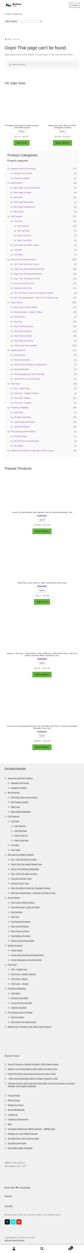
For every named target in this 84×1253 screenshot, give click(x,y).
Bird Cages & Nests (22, 192)
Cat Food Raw (23, 231)
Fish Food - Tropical (22, 403)
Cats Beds (18, 412)
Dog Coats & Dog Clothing (25, 307)
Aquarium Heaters (22, 178)
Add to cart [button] (21, 143)
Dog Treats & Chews (23, 336)
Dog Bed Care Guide (17, 1143)
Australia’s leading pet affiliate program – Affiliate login (31, 1129)
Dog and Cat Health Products (23, 259)
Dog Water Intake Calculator (20, 1148)
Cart (64, 1247)
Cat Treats (18, 255)
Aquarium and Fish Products (23, 169)
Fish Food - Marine (22, 398)
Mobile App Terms (16, 1105)
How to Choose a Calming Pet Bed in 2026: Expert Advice (33, 1064)
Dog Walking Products (23, 341)
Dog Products (17, 302)
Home (9, 39)
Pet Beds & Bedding (19, 408)
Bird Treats (18, 212)
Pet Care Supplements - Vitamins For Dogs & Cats (36, 298)
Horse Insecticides (22, 360)
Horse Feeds (19, 355)
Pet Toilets (18, 446)
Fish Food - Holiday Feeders (26, 393)
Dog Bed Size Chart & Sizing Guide (23, 1138)
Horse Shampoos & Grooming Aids (29, 374)
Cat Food (18, 221)
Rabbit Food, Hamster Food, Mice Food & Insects (32, 451)
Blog (10, 1124)
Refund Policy (14, 1100)
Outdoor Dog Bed (21, 427)
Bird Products (17, 183)
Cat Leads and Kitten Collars (26, 245)
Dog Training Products (23, 326)
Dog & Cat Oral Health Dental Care (29, 269)
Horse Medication (21, 369)
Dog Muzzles (19, 317)
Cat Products (16, 216)
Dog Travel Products (23, 331)
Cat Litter (18, 250)
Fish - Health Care (22, 388)
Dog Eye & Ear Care (23, 288)
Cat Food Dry (23, 226)
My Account (14, 1249)
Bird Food (18, 197)
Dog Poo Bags (20, 436)
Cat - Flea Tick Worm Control (26, 264)
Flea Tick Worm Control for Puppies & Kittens (34, 293)
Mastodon (8, 1196)
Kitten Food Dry (24, 235)
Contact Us (13, 1115)
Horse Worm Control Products (27, 379)
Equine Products (18, 350)
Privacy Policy (14, 1095)
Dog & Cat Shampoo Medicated (28, 274)
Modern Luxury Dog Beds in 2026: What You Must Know (32, 1069)
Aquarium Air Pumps (23, 173)
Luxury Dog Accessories (24, 422)
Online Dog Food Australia (25, 345)
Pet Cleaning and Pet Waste (23, 431)
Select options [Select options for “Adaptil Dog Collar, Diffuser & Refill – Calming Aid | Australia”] (62, 143)
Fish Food (15, 384)
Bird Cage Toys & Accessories (27, 188)
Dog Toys (18, 322)
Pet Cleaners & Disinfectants (26, 441)
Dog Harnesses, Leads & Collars (28, 312)
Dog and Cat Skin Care (24, 283)
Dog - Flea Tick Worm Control (27, 279)
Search (42, 1249)
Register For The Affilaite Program (23, 1134)
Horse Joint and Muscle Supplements (30, 365)
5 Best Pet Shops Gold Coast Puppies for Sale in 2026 (32, 1074)
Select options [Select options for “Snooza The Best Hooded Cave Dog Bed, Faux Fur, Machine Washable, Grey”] (42, 531)
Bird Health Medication (24, 202)
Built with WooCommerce (14, 1240)
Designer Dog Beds (22, 417)
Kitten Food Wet (24, 240)
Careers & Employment (18, 1119)
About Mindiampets (16, 1110)
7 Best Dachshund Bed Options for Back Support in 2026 (33, 1079)
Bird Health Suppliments (24, 207)
